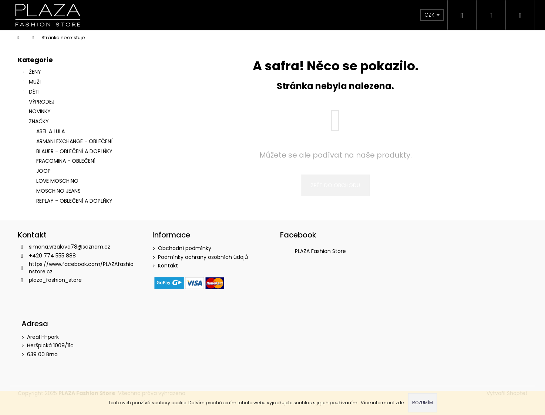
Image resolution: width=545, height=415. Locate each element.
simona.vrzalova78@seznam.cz (69, 246)
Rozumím (422, 402)
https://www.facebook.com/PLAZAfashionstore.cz (81, 267)
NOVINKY (40, 111)
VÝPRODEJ (42, 101)
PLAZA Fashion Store (320, 251)
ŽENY (31, 72)
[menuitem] (113, 15)
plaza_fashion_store (55, 280)
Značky (39, 121)
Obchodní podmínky (184, 248)
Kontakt (168, 265)
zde (400, 402)
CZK (430, 14)
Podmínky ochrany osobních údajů (203, 257)
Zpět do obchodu (335, 185)
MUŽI (31, 82)
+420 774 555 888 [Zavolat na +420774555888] (52, 255)
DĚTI (30, 92)
